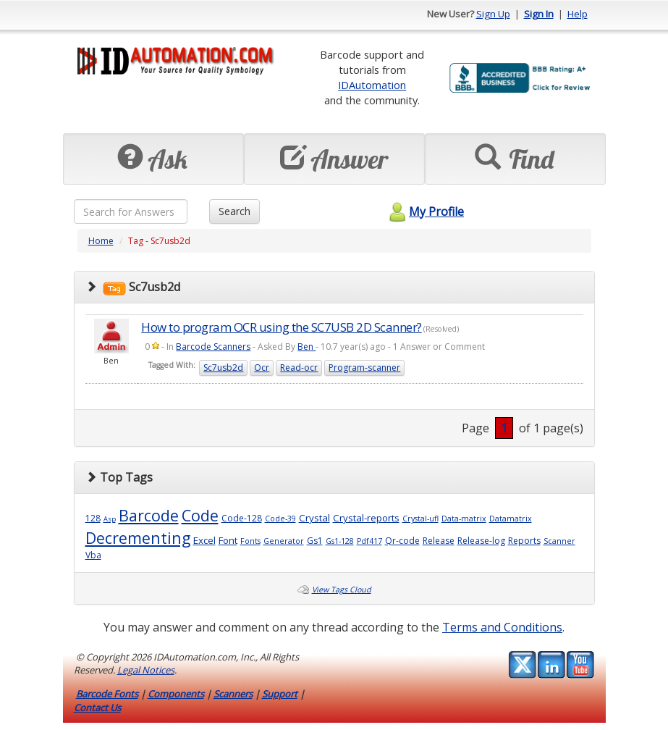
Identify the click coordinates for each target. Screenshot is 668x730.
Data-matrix (463, 518)
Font (228, 540)
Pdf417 (369, 541)
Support (279, 693)
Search (234, 211)
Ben (306, 346)
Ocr (261, 367)
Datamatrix (510, 518)
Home (101, 241)
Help (577, 13)
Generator (283, 541)
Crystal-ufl (420, 518)
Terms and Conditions (502, 627)
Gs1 (315, 540)
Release (439, 540)
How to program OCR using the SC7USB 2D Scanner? (281, 327)
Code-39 (280, 518)
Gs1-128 (340, 541)
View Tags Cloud (341, 589)
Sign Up (493, 13)
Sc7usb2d (223, 367)
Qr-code (402, 540)
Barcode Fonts (107, 693)
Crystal (314, 517)
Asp (109, 519)
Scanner (559, 541)
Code (200, 515)
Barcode (149, 515)
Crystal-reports (366, 517)
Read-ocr (299, 367)
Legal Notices (145, 669)
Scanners (233, 693)
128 (93, 518)
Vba (93, 555)
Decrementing (137, 537)
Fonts (250, 541)
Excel (204, 540)
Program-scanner (364, 367)
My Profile (424, 211)
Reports (524, 540)
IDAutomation (372, 84)
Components (176, 693)
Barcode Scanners (213, 346)
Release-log (481, 540)
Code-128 (241, 518)
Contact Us (97, 707)
